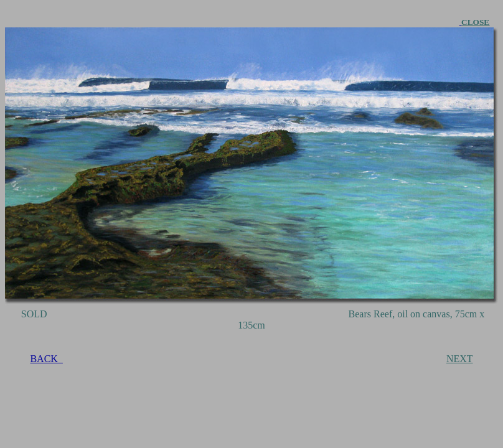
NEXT (459, 358)
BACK (46, 358)
